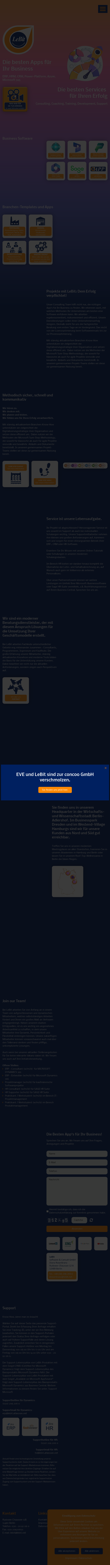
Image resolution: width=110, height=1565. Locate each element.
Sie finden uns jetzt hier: (55, 790)
